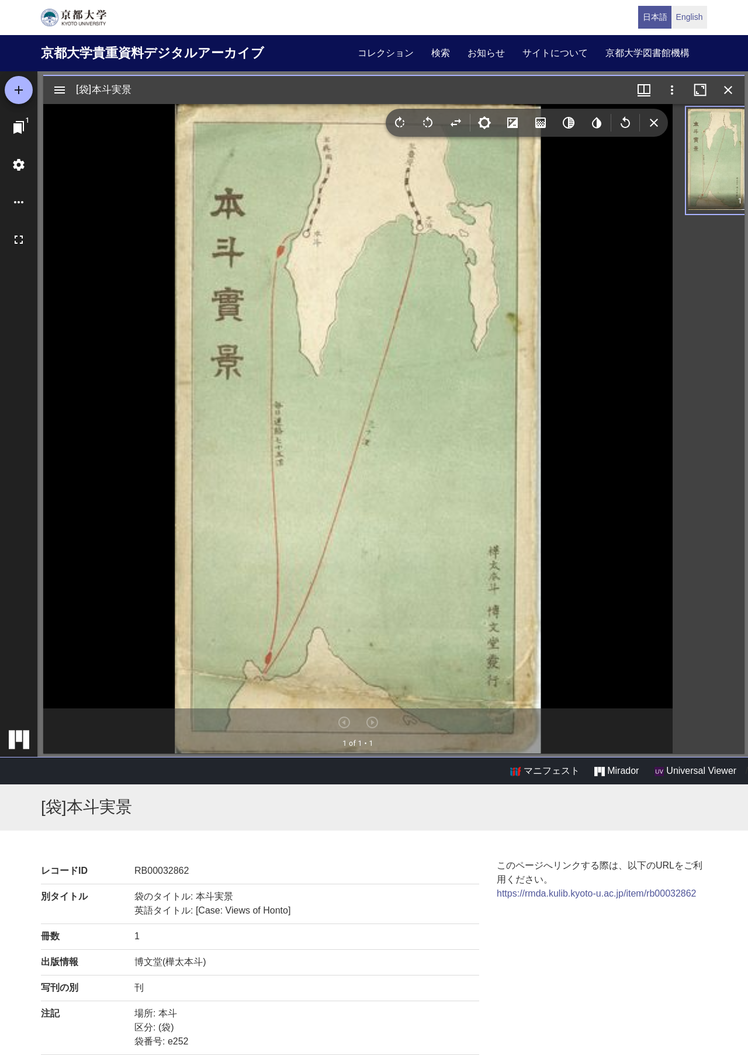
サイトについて (555, 53)
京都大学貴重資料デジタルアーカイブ (152, 53)
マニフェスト (544, 771)
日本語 (655, 17)
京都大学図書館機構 (647, 53)
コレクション (386, 53)
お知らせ (486, 53)
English (689, 17)
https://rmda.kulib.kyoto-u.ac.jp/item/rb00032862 (597, 893)
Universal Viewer (695, 771)
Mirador (616, 771)
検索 (440, 53)
